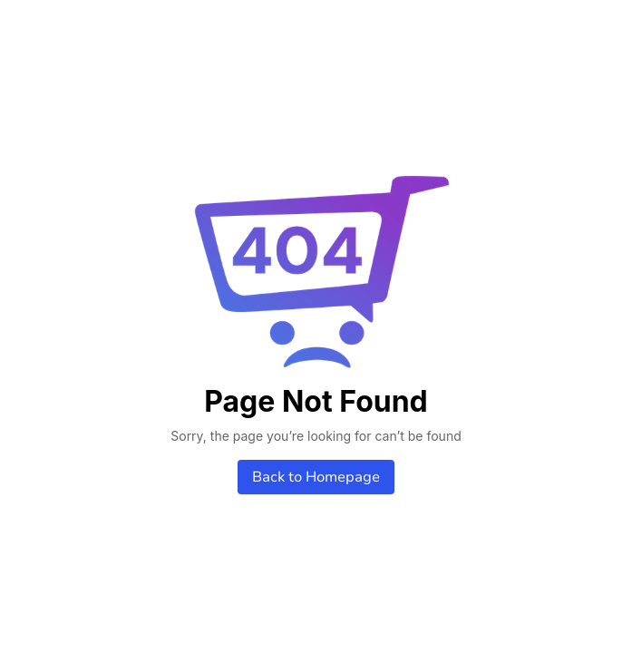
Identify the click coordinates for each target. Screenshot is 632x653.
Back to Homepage (316, 477)
